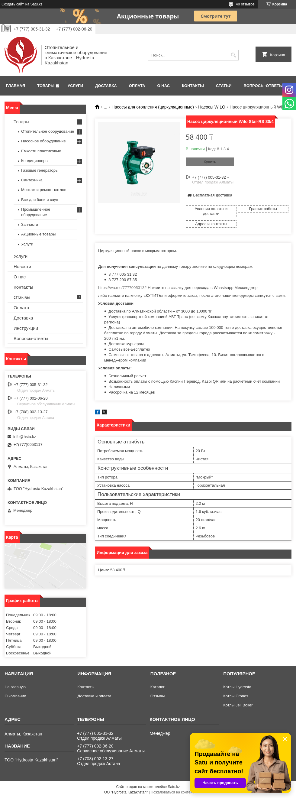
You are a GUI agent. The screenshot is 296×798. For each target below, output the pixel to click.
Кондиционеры (34, 160)
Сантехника (32, 180)
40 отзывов (245, 4)
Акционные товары (38, 234)
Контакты (193, 85)
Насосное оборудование (43, 141)
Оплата (137, 85)
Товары (45, 85)
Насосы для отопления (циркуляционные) (153, 107)
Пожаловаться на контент (172, 792)
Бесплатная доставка (212, 195)
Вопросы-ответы (263, 85)
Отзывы (22, 297)
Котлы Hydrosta (237, 687)
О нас (163, 85)
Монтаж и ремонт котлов (43, 189)
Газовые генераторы (39, 170)
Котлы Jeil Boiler (238, 705)
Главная (15, 85)
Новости (22, 266)
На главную (15, 687)
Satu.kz (174, 787)
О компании (15, 696)
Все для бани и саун (39, 199)
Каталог (157, 687)
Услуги (75, 85)
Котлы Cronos (235, 696)
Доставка (106, 85)
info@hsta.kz (24, 436)
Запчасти (29, 224)
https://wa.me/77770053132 (122, 287)
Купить (210, 162)
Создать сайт (13, 4)
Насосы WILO (211, 107)
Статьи (224, 85)
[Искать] (233, 55)
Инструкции (26, 328)
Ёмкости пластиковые (41, 151)
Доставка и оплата (94, 696)
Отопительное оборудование (47, 131)
